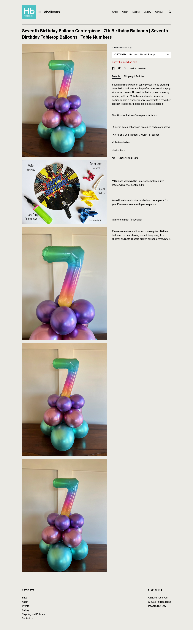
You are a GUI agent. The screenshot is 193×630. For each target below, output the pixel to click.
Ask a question (138, 68)
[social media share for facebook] (113, 68)
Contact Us (27, 618)
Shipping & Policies (134, 76)
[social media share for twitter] (119, 68)
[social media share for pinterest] (125, 68)
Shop (115, 11)
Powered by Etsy (157, 606)
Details (116, 76)
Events (136, 11)
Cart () (159, 11)
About (125, 11)
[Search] (170, 12)
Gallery (147, 11)
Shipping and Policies (33, 614)
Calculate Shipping (121, 47)
